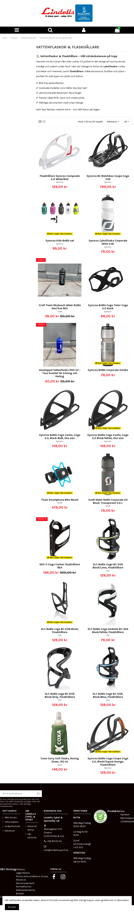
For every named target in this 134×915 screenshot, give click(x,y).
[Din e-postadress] (17, 793)
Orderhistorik (12, 826)
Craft (60, 311)
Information (11, 821)
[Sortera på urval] (113, 121)
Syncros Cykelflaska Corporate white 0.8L (108, 242)
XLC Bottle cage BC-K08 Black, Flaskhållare (60, 630)
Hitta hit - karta (32, 828)
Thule (59, 503)
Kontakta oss (23, 886)
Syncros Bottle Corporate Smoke (108, 370)
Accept (12, 907)
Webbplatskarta (25, 890)
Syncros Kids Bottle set (60, 240)
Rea (122, 811)
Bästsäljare (127, 818)
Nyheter (124, 814)
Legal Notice (23, 872)
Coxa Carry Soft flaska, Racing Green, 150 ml (60, 760)
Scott (107, 506)
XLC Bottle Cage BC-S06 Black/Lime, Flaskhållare (108, 566)
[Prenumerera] (38, 793)
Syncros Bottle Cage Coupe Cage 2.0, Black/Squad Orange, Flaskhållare (108, 761)
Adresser (10, 830)
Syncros (59, 182)
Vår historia (31, 836)
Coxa (59, 765)
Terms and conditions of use (32, 876)
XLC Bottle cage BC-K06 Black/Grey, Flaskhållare (60, 695)
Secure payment (25, 883)
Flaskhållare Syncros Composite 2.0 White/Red (60, 177)
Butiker (20, 893)
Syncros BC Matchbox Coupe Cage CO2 (108, 177)
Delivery (20, 869)
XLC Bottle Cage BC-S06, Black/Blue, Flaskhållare (107, 695)
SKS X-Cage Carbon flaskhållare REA (59, 566)
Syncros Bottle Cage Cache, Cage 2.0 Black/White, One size (107, 436)
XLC (108, 571)
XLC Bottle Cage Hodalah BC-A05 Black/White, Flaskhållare (108, 630)
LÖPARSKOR (127, 821)
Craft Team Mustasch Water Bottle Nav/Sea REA (60, 307)
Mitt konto (11, 817)
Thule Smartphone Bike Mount (59, 499)
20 (126, 121)
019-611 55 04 (54, 841)
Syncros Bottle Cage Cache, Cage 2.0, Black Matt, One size (59, 436)
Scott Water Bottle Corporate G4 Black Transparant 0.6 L (108, 501)
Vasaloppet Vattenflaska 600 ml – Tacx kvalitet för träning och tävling (60, 373)
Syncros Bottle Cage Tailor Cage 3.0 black (108, 307)
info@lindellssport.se (56, 850)
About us (21, 879)
